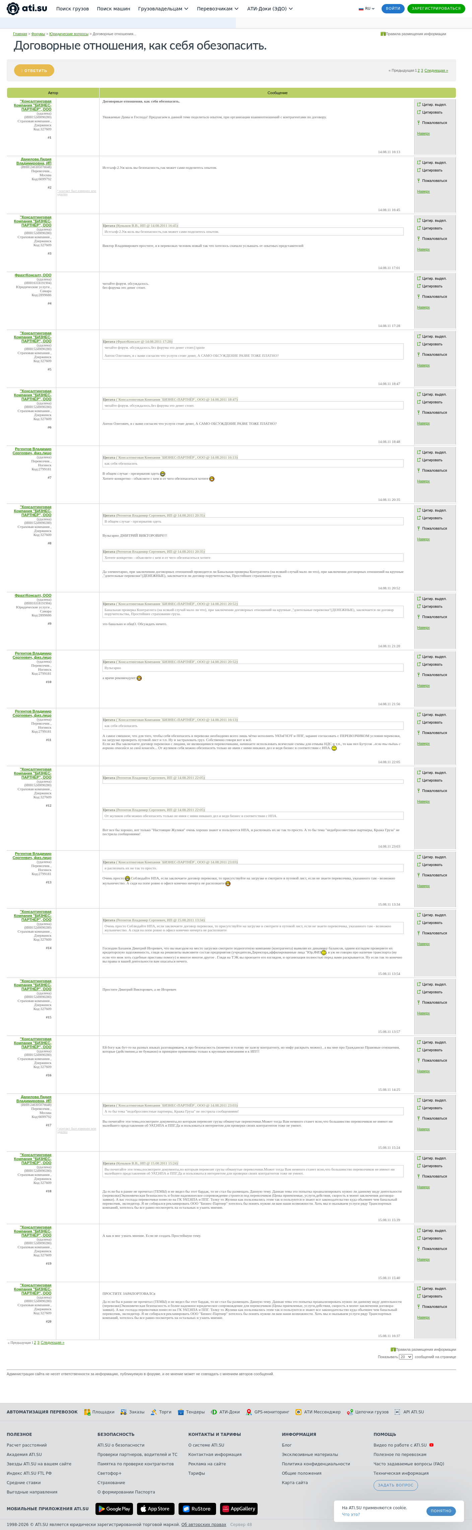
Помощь (385, 1434)
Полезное (19, 1434)
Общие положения (301, 1473)
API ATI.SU (409, 1412)
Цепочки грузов (368, 1412)
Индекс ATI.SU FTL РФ (29, 1473)
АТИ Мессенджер (318, 1412)
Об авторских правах (204, 1524)
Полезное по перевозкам (400, 1454)
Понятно (441, 1511)
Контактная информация (215, 1454)
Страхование (111, 1482)
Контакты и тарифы (214, 1434)
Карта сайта (295, 1482)
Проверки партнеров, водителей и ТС (137, 1454)
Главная (20, 34)
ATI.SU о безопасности (120, 1445)
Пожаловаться (434, 123)
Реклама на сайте (207, 1464)
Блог (287, 1445)
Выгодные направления (32, 1492)
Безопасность (116, 1434)
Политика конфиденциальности (316, 1464)
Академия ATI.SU (24, 1454)
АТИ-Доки (225, 1412)
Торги (160, 1412)
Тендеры (191, 1412)
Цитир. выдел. (434, 105)
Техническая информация (401, 1473)
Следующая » (436, 70)
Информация (299, 1434)
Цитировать (432, 112)
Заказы (133, 1412)
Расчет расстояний (27, 1445)
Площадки (99, 1412)
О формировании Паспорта (126, 1492)
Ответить (35, 71)
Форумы (38, 34)
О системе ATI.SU (206, 1445)
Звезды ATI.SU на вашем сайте (39, 1464)
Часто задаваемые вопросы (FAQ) (409, 1464)
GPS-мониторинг (267, 1412)
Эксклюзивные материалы (310, 1454)
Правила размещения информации (416, 34)
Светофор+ (109, 1473)
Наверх (423, 133)
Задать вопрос (395, 1485)
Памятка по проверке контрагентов (135, 1464)
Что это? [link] (351, 1514)
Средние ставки (24, 1482)
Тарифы (196, 1473)
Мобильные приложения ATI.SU (48, 1509)
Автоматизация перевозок (42, 1412)
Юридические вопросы (68, 34)
